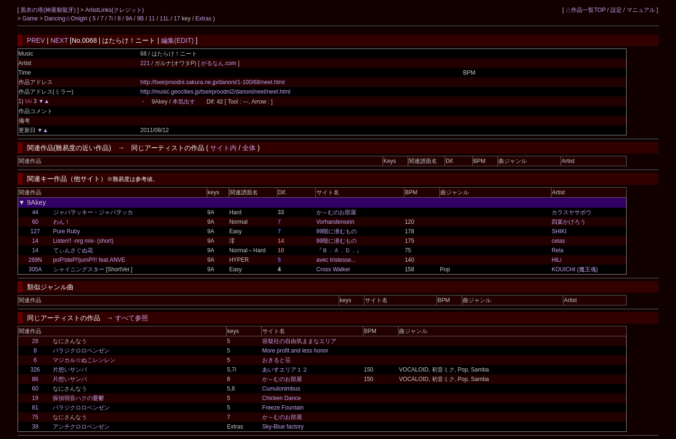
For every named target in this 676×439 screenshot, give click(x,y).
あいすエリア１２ (285, 369)
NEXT (59, 40)
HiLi (557, 260)
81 (35, 407)
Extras (203, 18)
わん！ (61, 222)
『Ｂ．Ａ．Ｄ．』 (339, 250)
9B (140, 18)
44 (35, 212)
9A (128, 18)
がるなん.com (219, 63)
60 (35, 222)
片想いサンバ (70, 369)
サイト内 (223, 148)
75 (35, 417)
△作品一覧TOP (585, 10)
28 (35, 341)
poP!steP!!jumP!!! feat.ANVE (89, 260)
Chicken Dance (281, 398)
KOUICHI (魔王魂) (575, 269)
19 (35, 398)
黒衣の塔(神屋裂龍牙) (48, 10)
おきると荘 (276, 360)
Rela (557, 250)
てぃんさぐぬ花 (73, 250)
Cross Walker (333, 269)
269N (35, 260)
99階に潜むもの (336, 231)
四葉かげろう (569, 222)
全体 (249, 148)
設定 (616, 10)
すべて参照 (131, 318)
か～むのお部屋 (336, 212)
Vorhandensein (335, 222)
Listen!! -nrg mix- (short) (83, 241)
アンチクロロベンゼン (81, 426)
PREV (36, 40)
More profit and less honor (295, 350)
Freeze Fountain (283, 407)
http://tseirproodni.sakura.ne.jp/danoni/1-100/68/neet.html (212, 82)
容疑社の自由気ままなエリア (299, 341)
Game (30, 18)
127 (35, 231)
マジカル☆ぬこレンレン (84, 360)
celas (558, 241)
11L (164, 18)
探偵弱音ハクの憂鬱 (78, 398)
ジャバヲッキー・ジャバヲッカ (93, 212)
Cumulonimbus (281, 388)
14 (35, 241)
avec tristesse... (336, 260)
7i (110, 18)
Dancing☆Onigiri (66, 18)
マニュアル (641, 10)
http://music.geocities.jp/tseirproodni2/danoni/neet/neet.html (215, 91)
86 (35, 379)
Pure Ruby (66, 231)
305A (35, 269)
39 (35, 426)
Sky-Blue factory (283, 426)
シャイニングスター (79, 269)
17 (177, 18)
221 (145, 63)
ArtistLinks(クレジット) (115, 10)
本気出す (183, 101)
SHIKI (559, 231)
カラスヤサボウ (571, 212)
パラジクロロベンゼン (81, 350)
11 (152, 18)
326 (35, 369)
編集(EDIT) (177, 40)
